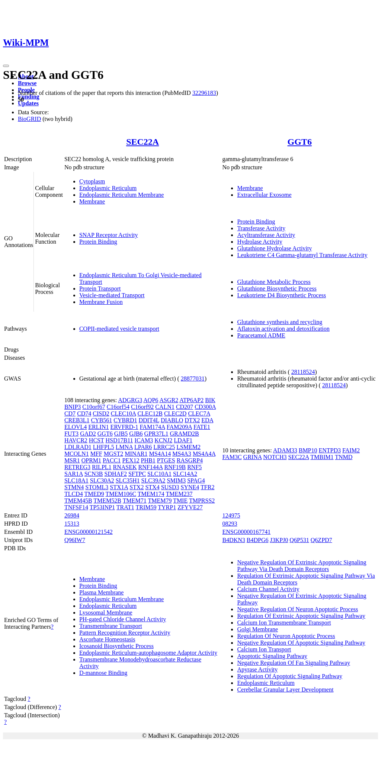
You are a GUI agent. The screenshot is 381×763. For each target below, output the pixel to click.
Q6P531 (299, 540)
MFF (96, 454)
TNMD (343, 457)
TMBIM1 (321, 457)
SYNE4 (190, 487)
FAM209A (179, 427)
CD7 (70, 413)
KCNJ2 (163, 440)
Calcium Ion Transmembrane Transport (284, 622)
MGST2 (113, 454)
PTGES (166, 460)
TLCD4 (73, 494)
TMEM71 (135, 500)
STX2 (136, 487)
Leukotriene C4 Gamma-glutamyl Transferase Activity (302, 255)
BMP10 (308, 450)
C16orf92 (142, 407)
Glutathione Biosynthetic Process (276, 288)
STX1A (119, 487)
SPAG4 (196, 480)
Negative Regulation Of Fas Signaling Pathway (293, 663)
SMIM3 (176, 480)
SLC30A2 (102, 480)
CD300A (205, 407)
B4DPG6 (258, 540)
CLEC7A (199, 413)
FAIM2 (351, 450)
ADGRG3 (130, 400)
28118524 (303, 372)
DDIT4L (148, 420)
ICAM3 (144, 440)
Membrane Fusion (101, 302)
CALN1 (165, 407)
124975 (231, 515)
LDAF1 (183, 440)
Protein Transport (100, 288)
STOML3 (96, 487)
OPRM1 (91, 460)
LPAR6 (143, 447)
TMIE (180, 500)
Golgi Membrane (257, 629)
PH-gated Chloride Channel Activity (122, 619)
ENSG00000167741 (246, 532)
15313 (71, 523)
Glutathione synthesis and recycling (279, 322)
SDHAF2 (115, 474)
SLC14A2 (185, 474)
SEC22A (142, 142)
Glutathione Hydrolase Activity (274, 248)
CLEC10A (123, 413)
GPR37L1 (156, 433)
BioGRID (29, 119)
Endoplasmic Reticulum (108, 188)
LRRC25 (164, 447)
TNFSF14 (76, 507)
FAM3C (231, 457)
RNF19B (175, 467)
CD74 (84, 413)
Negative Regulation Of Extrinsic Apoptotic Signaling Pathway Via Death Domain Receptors (301, 565)
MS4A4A (204, 454)
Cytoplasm (92, 181)
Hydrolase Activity (259, 241)
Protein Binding (98, 241)
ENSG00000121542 (88, 532)
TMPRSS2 (202, 500)
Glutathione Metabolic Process (273, 282)
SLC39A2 (153, 480)
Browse (27, 83)
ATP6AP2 (191, 400)
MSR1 (72, 460)
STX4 (152, 487)
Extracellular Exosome (264, 195)
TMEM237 (179, 494)
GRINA (252, 457)
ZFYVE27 (190, 507)
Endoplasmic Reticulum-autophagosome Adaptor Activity (148, 653)
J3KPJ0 (279, 540)
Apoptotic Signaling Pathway (272, 656)
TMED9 (94, 494)
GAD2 (88, 433)
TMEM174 (151, 494)
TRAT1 (125, 507)
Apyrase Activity (257, 669)
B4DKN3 (233, 540)
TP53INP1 (102, 507)
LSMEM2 (188, 447)
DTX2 (192, 420)
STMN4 (74, 487)
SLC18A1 (76, 480)
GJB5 (121, 433)
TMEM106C (120, 494)
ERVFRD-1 (124, 427)
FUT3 (71, 433)
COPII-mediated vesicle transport (119, 329)
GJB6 (136, 433)
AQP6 (150, 400)
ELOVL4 (75, 427)
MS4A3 (181, 454)
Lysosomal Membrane (105, 612)
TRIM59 (146, 507)
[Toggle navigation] (6, 66)
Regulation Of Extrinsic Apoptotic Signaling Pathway (301, 616)
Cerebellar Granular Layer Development (285, 689)
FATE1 (201, 427)
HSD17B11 (119, 440)
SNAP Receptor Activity (108, 235)
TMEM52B (107, 500)
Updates (28, 103)
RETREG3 (77, 467)
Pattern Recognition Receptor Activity (124, 632)
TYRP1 (167, 507)
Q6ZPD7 (321, 540)
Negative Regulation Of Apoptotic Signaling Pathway (301, 642)
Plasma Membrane (101, 592)
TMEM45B (78, 500)
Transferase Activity (261, 228)
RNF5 (194, 467)
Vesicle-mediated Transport (112, 295)
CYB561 (101, 420)
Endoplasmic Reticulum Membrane (121, 195)
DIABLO (172, 420)
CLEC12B (150, 413)
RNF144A (150, 467)
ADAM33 (285, 450)
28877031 (193, 378)
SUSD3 (170, 487)
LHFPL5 (103, 447)
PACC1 (112, 460)
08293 (229, 523)
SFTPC (137, 474)
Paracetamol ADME (261, 335)
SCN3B (93, 474)
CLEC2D (175, 413)
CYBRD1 (125, 420)
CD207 (184, 407)
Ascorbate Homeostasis (107, 639)
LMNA (124, 447)
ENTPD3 (330, 450)
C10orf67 (93, 407)
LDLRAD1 (78, 447)
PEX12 (130, 460)
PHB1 (148, 460)
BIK (210, 400)
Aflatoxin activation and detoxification (283, 329)
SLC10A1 (159, 474)
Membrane (92, 201)
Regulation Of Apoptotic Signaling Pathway (289, 676)
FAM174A (152, 427)
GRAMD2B (184, 433)
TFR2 (207, 487)
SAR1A (73, 474)
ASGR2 (168, 400)
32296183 (204, 93)
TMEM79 (160, 500)
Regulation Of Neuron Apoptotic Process (286, 636)
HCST (96, 440)
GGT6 (300, 142)
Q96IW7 (74, 540)
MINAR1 (136, 454)
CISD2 (101, 413)
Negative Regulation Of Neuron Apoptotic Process (297, 609)
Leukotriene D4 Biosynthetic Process (281, 295)
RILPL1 (101, 467)
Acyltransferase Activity (266, 235)
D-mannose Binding (103, 673)
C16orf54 (118, 407)
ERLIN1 (98, 427)
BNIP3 (72, 407)
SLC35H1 (128, 480)
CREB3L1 (77, 420)
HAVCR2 (75, 440)
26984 (71, 515)
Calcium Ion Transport (264, 649)
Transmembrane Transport (110, 626)
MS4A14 (160, 454)
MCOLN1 (76, 454)
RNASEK (125, 467)
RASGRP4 (190, 460)
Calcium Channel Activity (268, 589)
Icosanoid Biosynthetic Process (116, 646)
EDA (207, 420)
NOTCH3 (274, 457)
